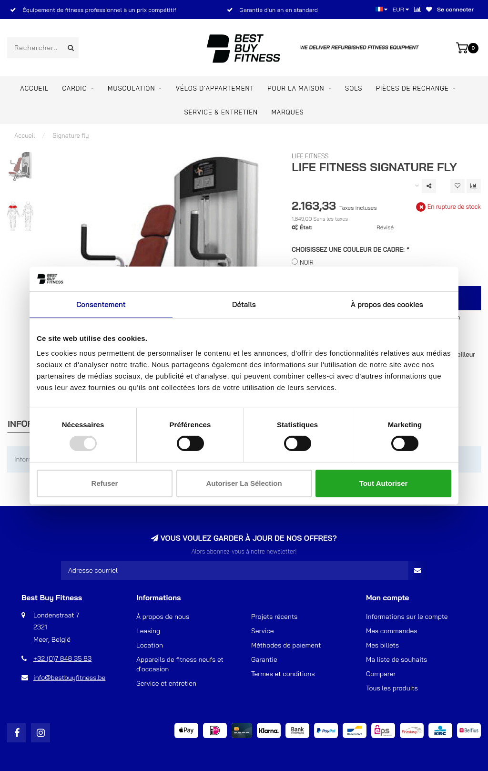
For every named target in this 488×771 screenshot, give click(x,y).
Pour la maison (295, 88)
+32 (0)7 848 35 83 (62, 658)
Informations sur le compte (407, 616)
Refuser (105, 483)
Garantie (264, 659)
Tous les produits (392, 688)
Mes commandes (391, 631)
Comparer (381, 673)
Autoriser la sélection (244, 483)
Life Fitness (310, 156)
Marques (287, 112)
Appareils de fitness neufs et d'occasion (180, 664)
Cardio (74, 88)
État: (306, 227)
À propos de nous (162, 616)
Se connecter (455, 9)
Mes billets (382, 645)
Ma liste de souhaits (396, 659)
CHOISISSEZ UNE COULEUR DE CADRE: (350, 249)
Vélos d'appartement (215, 88)
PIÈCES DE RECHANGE (412, 88)
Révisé (385, 227)
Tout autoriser (383, 483)
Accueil (34, 88)
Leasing (148, 631)
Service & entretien (221, 112)
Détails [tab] (244, 304)
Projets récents (274, 616)
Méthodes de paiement (286, 645)
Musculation (131, 88)
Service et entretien (166, 683)
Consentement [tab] (101, 304)
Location (149, 645)
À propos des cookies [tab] (387, 304)
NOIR (307, 262)
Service (262, 631)
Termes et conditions (283, 673)
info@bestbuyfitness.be (69, 677)
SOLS (353, 88)
